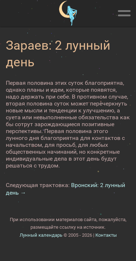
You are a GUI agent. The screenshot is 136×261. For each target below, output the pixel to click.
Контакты (106, 235)
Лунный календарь (41, 235)
